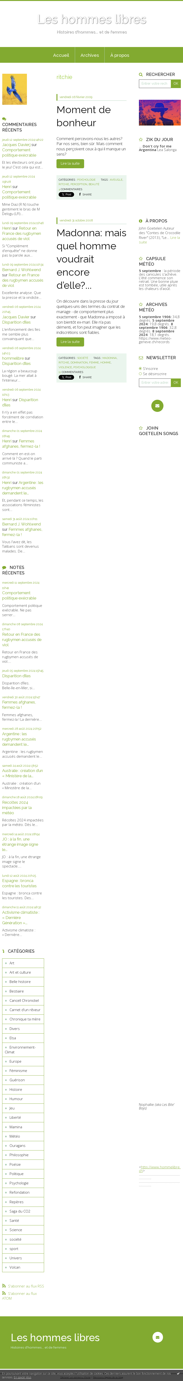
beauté (94, 184)
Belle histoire (20, 981)
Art (12, 963)
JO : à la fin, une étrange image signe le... (20, 844)
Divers (15, 1028)
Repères (17, 1201)
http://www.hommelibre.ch (160, 1169)
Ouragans (17, 1145)
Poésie (15, 1164)
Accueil (61, 55)
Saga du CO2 (20, 1211)
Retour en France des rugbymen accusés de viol (21, 233)
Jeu (12, 1108)
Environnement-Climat (20, 1049)
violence (65, 367)
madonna (109, 358)
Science (16, 1229)
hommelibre (13, 358)
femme (94, 362)
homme (105, 362)
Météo (15, 1136)
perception (79, 184)
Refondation (20, 1192)
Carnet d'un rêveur (25, 1009)
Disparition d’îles (16, 322)
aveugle (116, 179)
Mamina (16, 1126)
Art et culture (20, 972)
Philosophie (19, 1154)
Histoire (16, 1089)
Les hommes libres (91, 19)
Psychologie (19, 1183)
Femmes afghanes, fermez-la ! (21, 444)
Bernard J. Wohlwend (21, 269)
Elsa (13, 1037)
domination (79, 362)
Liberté (15, 1117)
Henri (6, 186)
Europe (15, 1061)
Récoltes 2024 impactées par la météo (17, 807)
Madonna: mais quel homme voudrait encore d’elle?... (91, 259)
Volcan (15, 1267)
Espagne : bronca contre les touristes (19, 883)
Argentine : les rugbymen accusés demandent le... (22, 487)
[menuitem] (61, 55)
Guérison (17, 1079)
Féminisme (18, 1070)
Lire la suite (70, 163)
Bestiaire (17, 991)
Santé (14, 1220)
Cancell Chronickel (24, 1000)
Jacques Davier (16, 317)
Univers (16, 1257)
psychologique (84, 367)
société (15, 1239)
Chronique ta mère (25, 1019)
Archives (90, 55)
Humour (16, 1098)
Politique (17, 1173)
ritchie (64, 184)
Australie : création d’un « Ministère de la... (22, 773)
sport (14, 1248)
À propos (119, 55)
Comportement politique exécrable (19, 152)
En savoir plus (22, 1377)
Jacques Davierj (16, 144)
